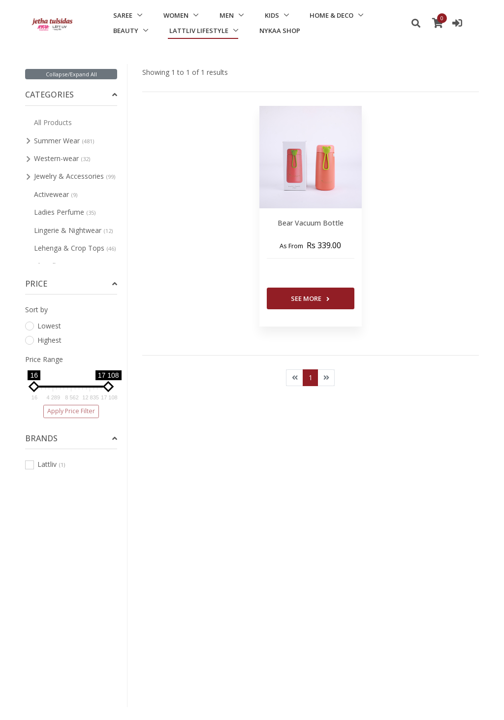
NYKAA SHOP (279, 30)
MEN (227, 15)
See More (310, 298)
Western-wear (62, 158)
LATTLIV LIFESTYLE (198, 30)
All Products (53, 122)
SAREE (122, 15)
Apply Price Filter (71, 411)
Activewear (55, 194)
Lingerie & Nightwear (73, 230)
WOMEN (176, 15)
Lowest (43, 325)
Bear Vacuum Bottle (311, 223)
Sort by (36, 309)
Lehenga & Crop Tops (75, 248)
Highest (43, 340)
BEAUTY (125, 30)
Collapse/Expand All (71, 74)
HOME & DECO (331, 15)
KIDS (272, 15)
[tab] (71, 94)
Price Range (44, 359)
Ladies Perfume (64, 212)
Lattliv (45, 464)
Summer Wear (64, 140)
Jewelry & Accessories (74, 176)
